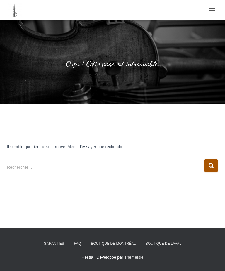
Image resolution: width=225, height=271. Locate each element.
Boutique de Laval (163, 243)
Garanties (54, 243)
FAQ (77, 243)
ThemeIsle (133, 257)
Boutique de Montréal (113, 243)
